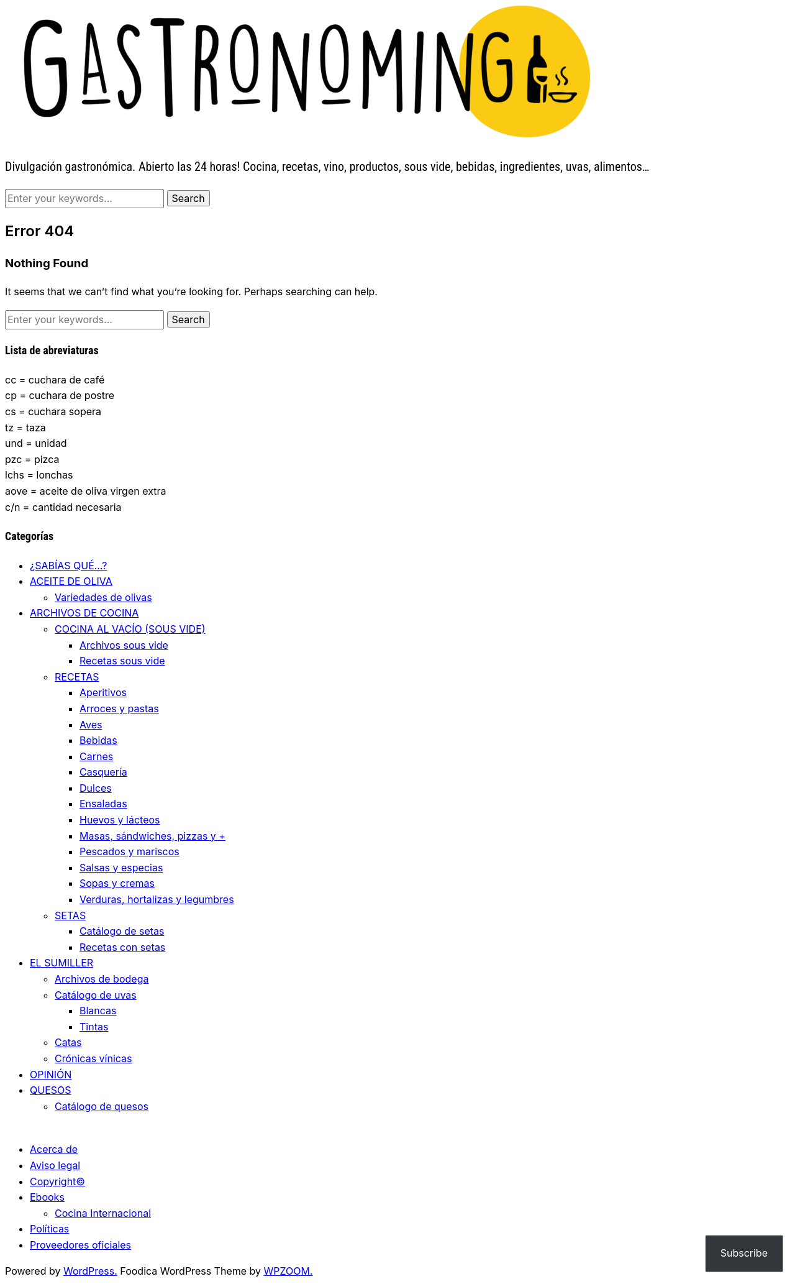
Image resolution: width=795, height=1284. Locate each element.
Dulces (96, 788)
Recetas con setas (122, 947)
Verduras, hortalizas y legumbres (157, 899)
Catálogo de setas (122, 931)
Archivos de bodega (101, 979)
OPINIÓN (50, 1074)
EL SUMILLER (61, 962)
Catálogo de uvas (96, 995)
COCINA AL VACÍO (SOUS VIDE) (130, 629)
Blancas (98, 1010)
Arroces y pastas (119, 708)
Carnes (96, 756)
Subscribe (744, 1253)
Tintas (94, 1026)
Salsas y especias (121, 867)
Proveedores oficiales (80, 1245)
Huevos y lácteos (120, 820)
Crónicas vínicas (93, 1058)
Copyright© (57, 1181)
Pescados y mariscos (129, 851)
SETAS (70, 915)
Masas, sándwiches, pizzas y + (152, 836)
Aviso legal (55, 1165)
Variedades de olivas (103, 597)
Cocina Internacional (103, 1213)
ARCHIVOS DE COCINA (84, 613)
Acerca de (54, 1149)
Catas (68, 1042)
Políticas (49, 1228)
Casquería (103, 772)
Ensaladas (103, 803)
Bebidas (98, 740)
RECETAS (77, 677)
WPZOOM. (288, 1271)
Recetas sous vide (122, 660)
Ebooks (47, 1197)
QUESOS (50, 1090)
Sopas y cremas (117, 883)
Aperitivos (103, 692)
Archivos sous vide (124, 645)
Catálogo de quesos (101, 1106)
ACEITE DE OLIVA (71, 581)
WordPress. (90, 1271)
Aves (91, 724)
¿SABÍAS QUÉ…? (68, 565)
